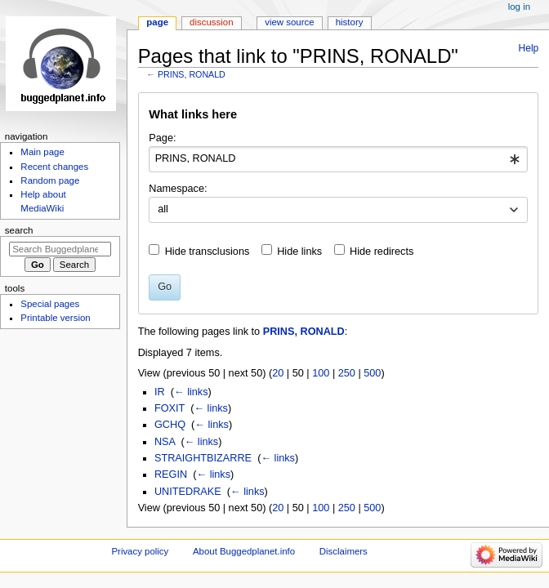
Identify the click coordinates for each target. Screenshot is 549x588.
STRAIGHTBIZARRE (203, 458)
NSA (164, 442)
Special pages (49, 304)
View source (289, 22)
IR (159, 392)
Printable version (55, 318)
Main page (42, 152)
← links (191, 392)
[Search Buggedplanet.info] (60, 249)
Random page (49, 180)
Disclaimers (343, 551)
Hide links (299, 251)
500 (372, 373)
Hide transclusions (207, 251)
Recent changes (54, 167)
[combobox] (338, 159)
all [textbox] (163, 209)
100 (320, 373)
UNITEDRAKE (187, 491)
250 (346, 373)
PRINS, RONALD (191, 74)
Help (529, 48)
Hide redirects (381, 251)
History (350, 22)
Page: (162, 138)
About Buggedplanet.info (244, 551)
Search (19, 230)
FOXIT (169, 408)
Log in (519, 6)
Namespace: (178, 188)
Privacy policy (139, 551)
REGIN (170, 474)
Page (157, 22)
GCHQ (169, 424)
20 (277, 373)
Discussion (211, 22)
